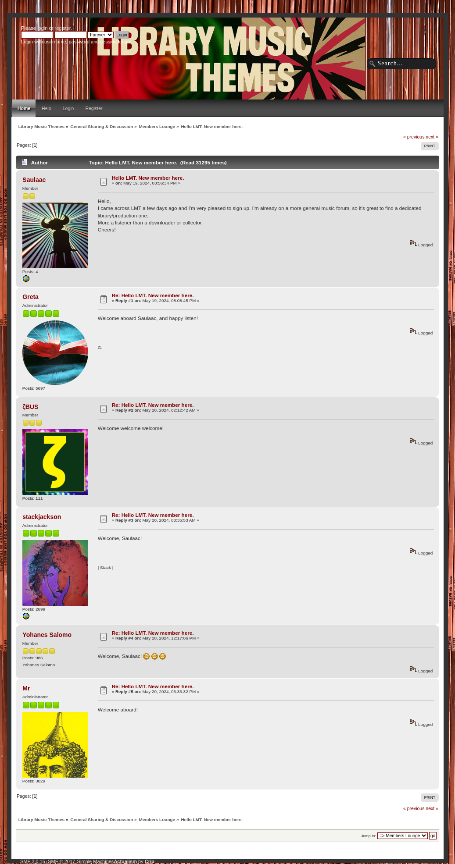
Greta (30, 296)
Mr (26, 688)
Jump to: (368, 836)
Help (46, 108)
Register (93, 108)
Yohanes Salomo (47, 634)
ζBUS (30, 406)
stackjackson (41, 516)
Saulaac (34, 179)
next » (432, 136)
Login (68, 108)
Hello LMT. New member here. (148, 178)
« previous (413, 136)
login (42, 28)
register (62, 28)
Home (24, 108)
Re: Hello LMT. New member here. (153, 295)
